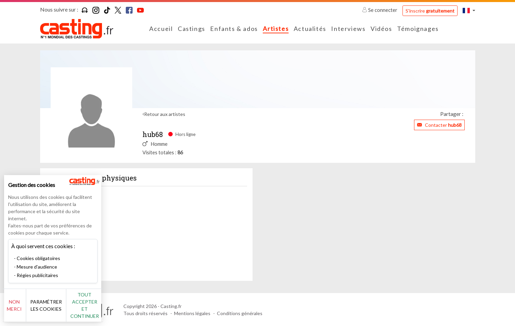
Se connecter (380, 10)
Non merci (28, 309)
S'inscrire (430, 11)
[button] (469, 10)
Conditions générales (239, 313)
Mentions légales (192, 313)
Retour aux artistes (164, 114)
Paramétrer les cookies (75, 309)
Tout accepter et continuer (123, 309)
